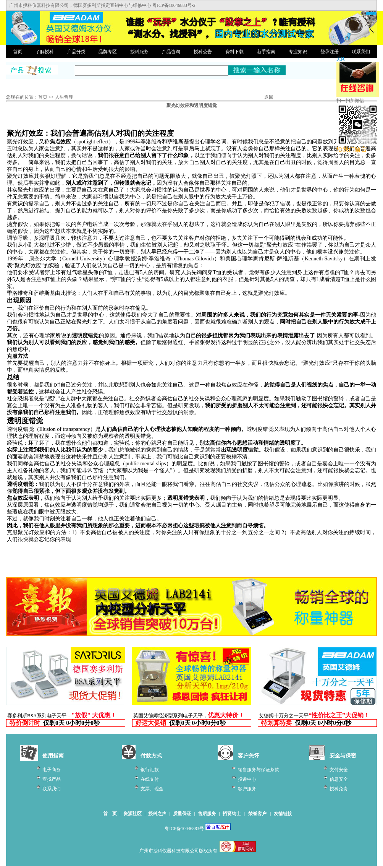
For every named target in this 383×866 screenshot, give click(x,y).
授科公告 (203, 51)
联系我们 (361, 51)
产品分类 (76, 51)
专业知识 (298, 51)
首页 (17, 51)
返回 (268, 97)
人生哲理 (64, 97)
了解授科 (45, 51)
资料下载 (234, 51)
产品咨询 (171, 51)
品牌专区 (108, 51)
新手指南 (266, 51)
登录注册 (329, 51)
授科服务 (139, 51)
